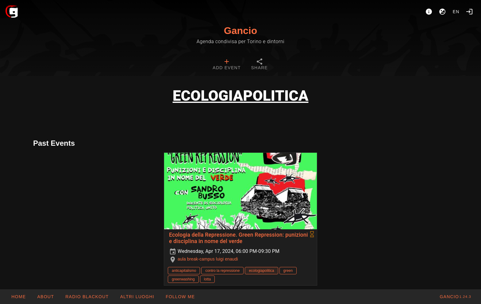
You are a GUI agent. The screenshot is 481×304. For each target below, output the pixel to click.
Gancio (240, 30)
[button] (137, 296)
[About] (429, 11)
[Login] (469, 11)
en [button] (456, 11)
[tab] (226, 65)
